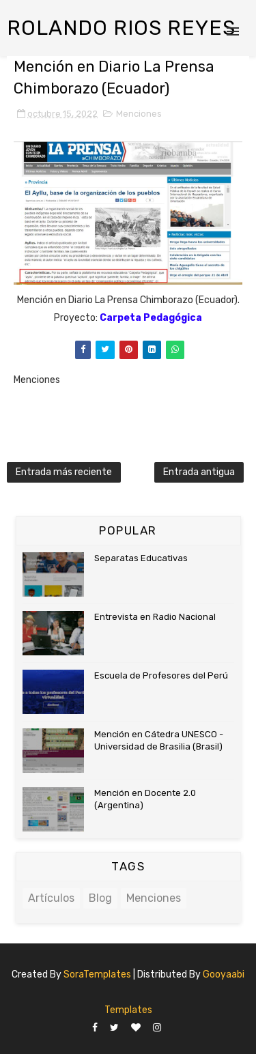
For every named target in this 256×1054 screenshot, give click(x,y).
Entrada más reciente (64, 472)
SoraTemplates (97, 974)
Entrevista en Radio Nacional (155, 617)
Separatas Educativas (141, 558)
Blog (100, 898)
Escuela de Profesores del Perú (161, 675)
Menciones (139, 114)
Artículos (51, 898)
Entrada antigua (199, 472)
